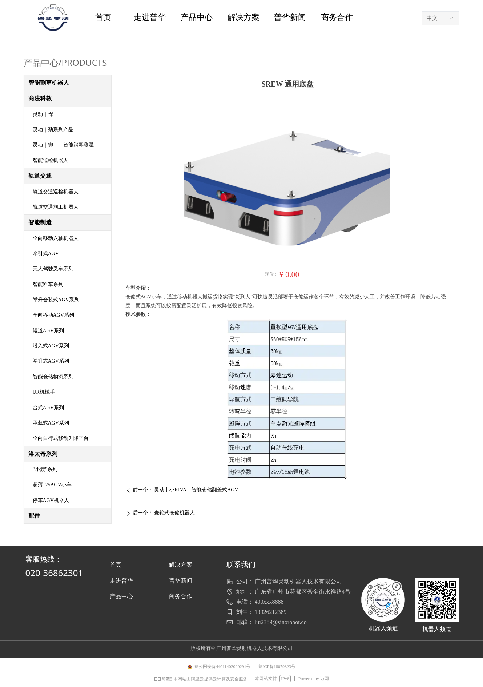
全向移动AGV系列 (53, 315)
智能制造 (40, 222)
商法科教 (40, 98)
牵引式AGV (46, 253)
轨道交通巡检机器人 (56, 191)
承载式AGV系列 (51, 423)
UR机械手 (44, 392)
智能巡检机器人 (50, 160)
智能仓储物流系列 (53, 376)
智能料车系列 (48, 284)
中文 (432, 18)
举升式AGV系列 (51, 361)
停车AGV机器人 (51, 500)
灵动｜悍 (43, 114)
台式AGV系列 (48, 407)
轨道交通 (40, 176)
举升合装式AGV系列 (56, 299)
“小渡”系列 (45, 469)
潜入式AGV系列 (51, 346)
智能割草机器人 (48, 83)
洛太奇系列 (42, 454)
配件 (34, 516)
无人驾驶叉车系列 (53, 269)
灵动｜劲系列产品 (53, 129)
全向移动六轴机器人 (56, 238)
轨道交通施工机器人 (56, 207)
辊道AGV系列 (48, 330)
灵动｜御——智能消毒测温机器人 (71, 145)
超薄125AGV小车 (52, 484)
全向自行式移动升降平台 (61, 438)
